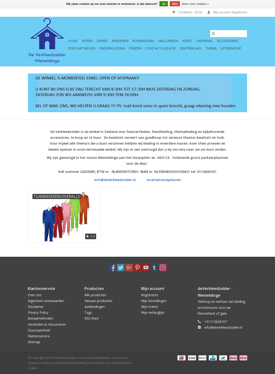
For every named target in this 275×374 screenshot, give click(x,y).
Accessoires (227, 41)
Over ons (35, 295)
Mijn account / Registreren (227, 12)
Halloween (168, 41)
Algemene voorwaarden (46, 301)
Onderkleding (112, 48)
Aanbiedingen (95, 306)
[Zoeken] (228, 33)
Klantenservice (39, 336)
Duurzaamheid (39, 330)
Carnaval (204, 41)
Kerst (187, 41)
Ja (163, 4)
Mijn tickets (149, 306)
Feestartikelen (81, 48)
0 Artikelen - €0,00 (188, 12)
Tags (88, 312)
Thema (211, 48)
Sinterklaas (190, 48)
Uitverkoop (231, 48)
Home (73, 41)
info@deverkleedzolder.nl (115, 180)
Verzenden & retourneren (47, 324)
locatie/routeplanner (164, 180)
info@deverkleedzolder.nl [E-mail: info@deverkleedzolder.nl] (223, 327)
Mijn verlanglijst (153, 312)
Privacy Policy (38, 312)
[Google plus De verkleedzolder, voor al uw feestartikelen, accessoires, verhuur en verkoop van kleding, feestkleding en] (129, 267)
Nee (174, 4)
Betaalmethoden (40, 318)
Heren (87, 41)
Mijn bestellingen (153, 301)
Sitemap (34, 342)
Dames (102, 41)
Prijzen (135, 48)
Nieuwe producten (98, 301)
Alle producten (95, 295)
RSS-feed (91, 318)
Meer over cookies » (195, 4)
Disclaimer (36, 306)
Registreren (149, 295)
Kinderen (120, 41)
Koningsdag (143, 41)
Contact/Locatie (160, 48)
